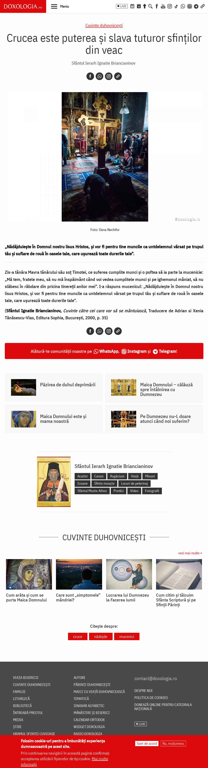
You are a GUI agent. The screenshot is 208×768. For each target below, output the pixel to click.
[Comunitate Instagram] (190, 6)
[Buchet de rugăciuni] (145, 6)
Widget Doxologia (89, 727)
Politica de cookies (151, 698)
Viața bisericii (26, 678)
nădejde (100, 636)
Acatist (82, 476)
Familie (19, 692)
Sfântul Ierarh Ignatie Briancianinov (103, 63)
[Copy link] (118, 76)
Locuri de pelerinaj (134, 483)
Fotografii (152, 490)
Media (18, 720)
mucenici (126, 636)
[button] (60, 6)
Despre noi (143, 691)
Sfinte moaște (104, 483)
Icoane (82, 483)
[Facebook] (156, 6)
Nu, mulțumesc (173, 743)
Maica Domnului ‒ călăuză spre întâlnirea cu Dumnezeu (166, 389)
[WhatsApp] (183, 6)
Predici (119, 490)
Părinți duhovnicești (92, 685)
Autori (79, 678)
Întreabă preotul (28, 713)
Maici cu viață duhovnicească (99, 692)
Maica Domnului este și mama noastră (63, 418)
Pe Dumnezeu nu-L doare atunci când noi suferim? (165, 418)
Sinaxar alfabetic (89, 706)
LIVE (123, 6)
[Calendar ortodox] (132, 6)
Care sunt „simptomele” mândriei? (78, 597)
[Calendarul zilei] (139, 6)
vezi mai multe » (190, 553)
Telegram (167, 351)
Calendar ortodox (89, 720)
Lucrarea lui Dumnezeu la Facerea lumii (127, 597)
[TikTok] (176, 6)
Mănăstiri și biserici (92, 713)
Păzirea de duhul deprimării (67, 384)
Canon (98, 476)
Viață (135, 476)
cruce (77, 636)
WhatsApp (108, 351)
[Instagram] (169, 6)
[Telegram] (196, 6)
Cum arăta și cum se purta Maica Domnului (26, 597)
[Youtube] (163, 6)
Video (134, 490)
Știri (17, 727)
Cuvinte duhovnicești (104, 25)
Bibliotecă (22, 706)
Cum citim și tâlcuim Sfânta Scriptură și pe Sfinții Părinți (176, 600)
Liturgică (21, 699)
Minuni (150, 476)
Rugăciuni (117, 476)
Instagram (137, 351)
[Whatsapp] (99, 76)
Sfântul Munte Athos (92, 490)
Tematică (81, 699)
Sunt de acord (147, 743)
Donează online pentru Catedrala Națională (163, 707)
